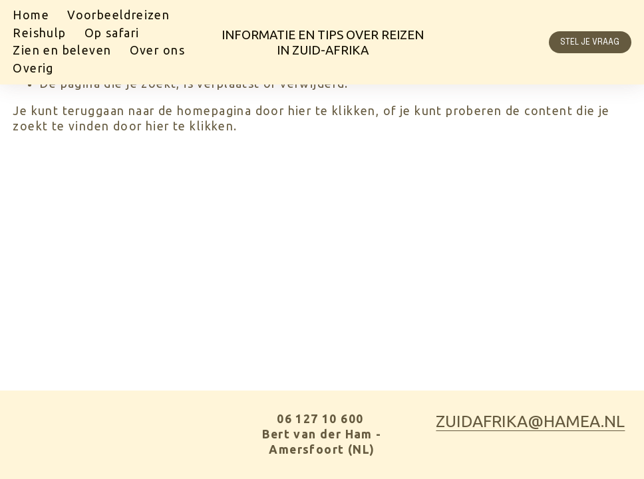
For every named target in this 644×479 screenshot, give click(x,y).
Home (31, 15)
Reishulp (39, 33)
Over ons (157, 50)
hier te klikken (332, 110)
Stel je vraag (589, 42)
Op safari (112, 33)
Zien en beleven (62, 50)
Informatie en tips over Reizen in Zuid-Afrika (323, 42)
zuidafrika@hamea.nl (530, 421)
